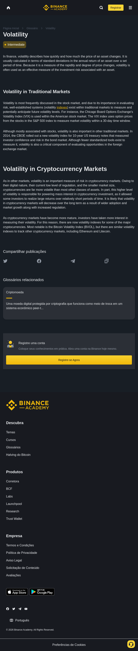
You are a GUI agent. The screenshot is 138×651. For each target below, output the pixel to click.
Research (12, 511)
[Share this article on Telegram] (73, 261)
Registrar (115, 7)
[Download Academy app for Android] (42, 592)
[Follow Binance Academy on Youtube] (25, 609)
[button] (130, 7)
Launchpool (14, 503)
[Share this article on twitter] (5, 261)
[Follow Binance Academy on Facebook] (7, 608)
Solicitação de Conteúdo (22, 567)
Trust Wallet (14, 518)
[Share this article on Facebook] (39, 261)
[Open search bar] (100, 7)
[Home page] (55, 8)
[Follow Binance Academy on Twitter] (13, 609)
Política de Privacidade (21, 552)
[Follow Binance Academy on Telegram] (19, 608)
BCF (9, 488)
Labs (9, 496)
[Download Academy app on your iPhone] (17, 592)
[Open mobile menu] (130, 7)
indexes (62, 107)
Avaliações (13, 575)
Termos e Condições (20, 545)
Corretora (12, 481)
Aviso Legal (14, 560)
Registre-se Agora (69, 359)
